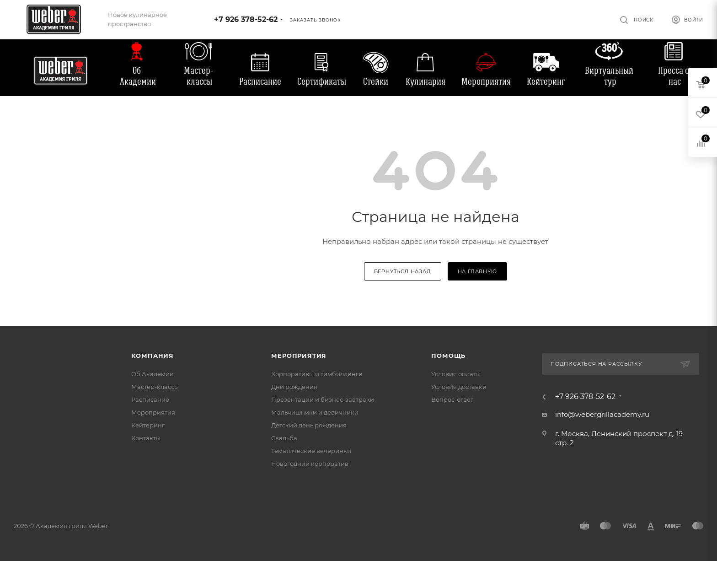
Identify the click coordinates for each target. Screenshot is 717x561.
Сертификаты (321, 81)
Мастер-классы (198, 76)
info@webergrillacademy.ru (602, 414)
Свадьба (284, 438)
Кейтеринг (546, 81)
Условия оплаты (456, 374)
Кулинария (425, 81)
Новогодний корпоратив (309, 463)
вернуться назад (402, 271)
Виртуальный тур (609, 76)
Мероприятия (486, 81)
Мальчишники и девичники (314, 412)
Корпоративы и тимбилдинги (317, 374)
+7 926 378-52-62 (246, 19)
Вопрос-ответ (452, 399)
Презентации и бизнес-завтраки (322, 399)
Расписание (260, 81)
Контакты (146, 438)
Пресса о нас (673, 76)
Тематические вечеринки (311, 450)
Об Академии (138, 76)
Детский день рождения (309, 425)
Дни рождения (294, 386)
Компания (152, 355)
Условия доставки (459, 386)
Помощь (448, 355)
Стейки (375, 81)
